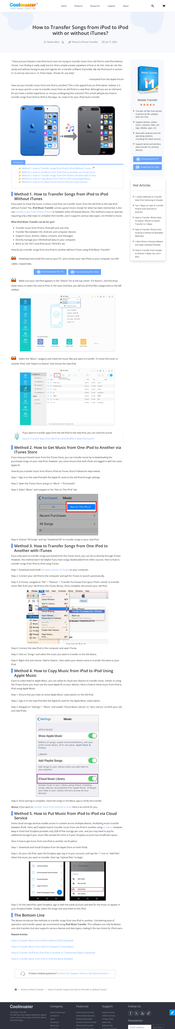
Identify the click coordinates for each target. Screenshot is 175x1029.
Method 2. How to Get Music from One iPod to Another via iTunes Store (58, 172)
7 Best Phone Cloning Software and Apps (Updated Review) (149, 243)
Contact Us (54, 1015)
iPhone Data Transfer (84, 1025)
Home (63, 6)
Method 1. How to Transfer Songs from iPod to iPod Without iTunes (56, 168)
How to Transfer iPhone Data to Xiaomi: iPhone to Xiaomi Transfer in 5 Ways (148, 220)
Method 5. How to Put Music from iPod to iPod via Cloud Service (54, 181)
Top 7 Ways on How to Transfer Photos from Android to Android (149, 208)
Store (52, 1019)
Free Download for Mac (84, 272)
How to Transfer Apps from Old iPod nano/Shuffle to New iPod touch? (58, 438)
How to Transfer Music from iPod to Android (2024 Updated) (42, 940)
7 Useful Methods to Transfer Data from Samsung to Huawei (149, 198)
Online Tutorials (108, 1015)
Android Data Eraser (84, 1019)
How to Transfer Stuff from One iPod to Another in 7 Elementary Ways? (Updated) (53, 952)
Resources (54, 1025)
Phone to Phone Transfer (85, 41)
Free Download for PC (50, 272)
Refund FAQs (107, 1025)
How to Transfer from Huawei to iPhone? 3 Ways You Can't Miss (148, 253)
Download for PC (147, 159)
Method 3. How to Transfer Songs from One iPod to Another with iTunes (59, 175)
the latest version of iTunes (55, 569)
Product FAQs (107, 1019)
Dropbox (107, 827)
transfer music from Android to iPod (52, 806)
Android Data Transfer (85, 1012)
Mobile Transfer (148, 100)
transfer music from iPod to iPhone (33, 211)
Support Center (108, 1012)
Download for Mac (147, 167)
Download (54, 1022)
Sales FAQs (106, 1022)
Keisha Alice (53, 41)
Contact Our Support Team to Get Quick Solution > (83, 973)
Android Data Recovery (85, 1015)
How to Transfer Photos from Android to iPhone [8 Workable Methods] (149, 232)
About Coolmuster (57, 1012)
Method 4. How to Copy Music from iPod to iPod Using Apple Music (56, 178)
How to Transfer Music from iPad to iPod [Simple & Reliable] (42, 958)
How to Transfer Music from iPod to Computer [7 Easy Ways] (42, 946)
